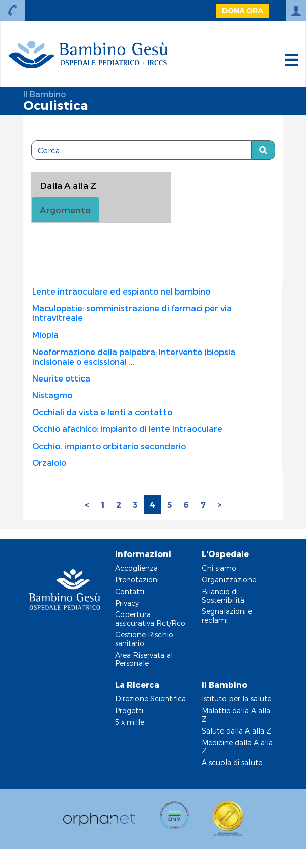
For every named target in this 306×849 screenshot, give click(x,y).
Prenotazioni (137, 579)
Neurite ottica (61, 378)
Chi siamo (219, 568)
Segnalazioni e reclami (227, 615)
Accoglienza (136, 568)
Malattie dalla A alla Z (236, 714)
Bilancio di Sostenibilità (223, 595)
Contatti (129, 591)
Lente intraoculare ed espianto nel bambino (121, 291)
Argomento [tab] (65, 209)
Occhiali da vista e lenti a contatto (102, 412)
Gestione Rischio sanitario (144, 639)
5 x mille (129, 722)
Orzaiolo (49, 462)
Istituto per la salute (236, 698)
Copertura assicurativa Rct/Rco (150, 618)
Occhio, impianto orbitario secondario (109, 446)
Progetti (129, 710)
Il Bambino (44, 94)
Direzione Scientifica (150, 698)
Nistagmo (52, 395)
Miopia (45, 334)
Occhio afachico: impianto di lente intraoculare (127, 428)
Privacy (127, 603)
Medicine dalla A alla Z (237, 746)
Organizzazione (229, 579)
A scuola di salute (232, 762)
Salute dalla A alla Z (236, 730)
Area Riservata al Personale (144, 659)
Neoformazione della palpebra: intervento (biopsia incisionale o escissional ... (133, 356)
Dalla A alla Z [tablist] (68, 185)
